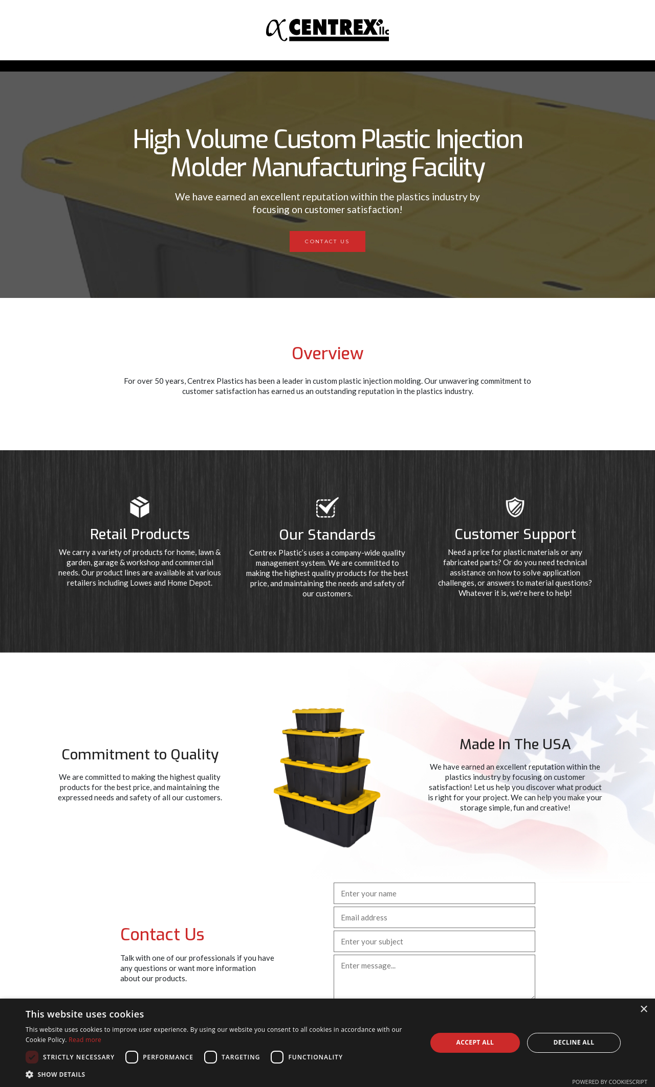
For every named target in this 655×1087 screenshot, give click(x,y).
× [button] (643, 1009)
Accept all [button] (475, 1042)
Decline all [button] (574, 1042)
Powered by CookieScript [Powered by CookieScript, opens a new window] (609, 1081)
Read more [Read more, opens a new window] (85, 1039)
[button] (220, 1074)
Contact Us (327, 241)
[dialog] (327, 1043)
